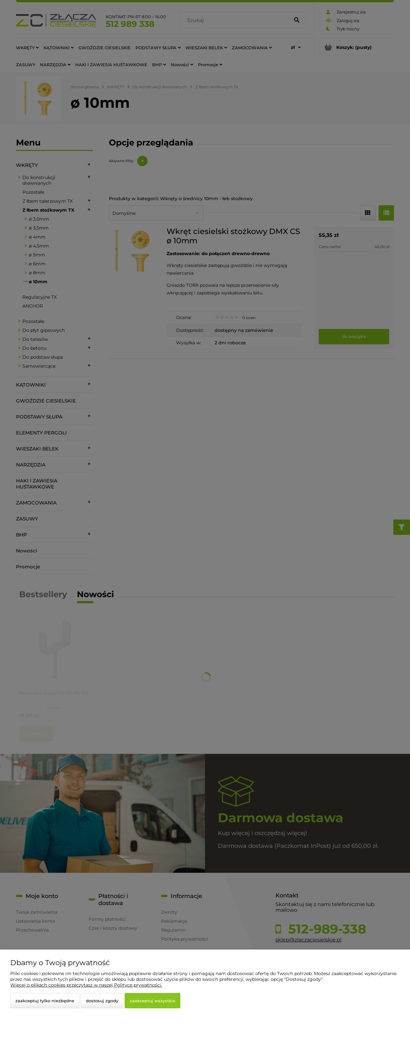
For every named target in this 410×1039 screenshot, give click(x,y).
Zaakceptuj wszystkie (152, 1000)
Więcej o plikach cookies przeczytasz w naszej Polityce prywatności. (86, 985)
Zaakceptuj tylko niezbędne (44, 1000)
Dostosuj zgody (102, 1000)
